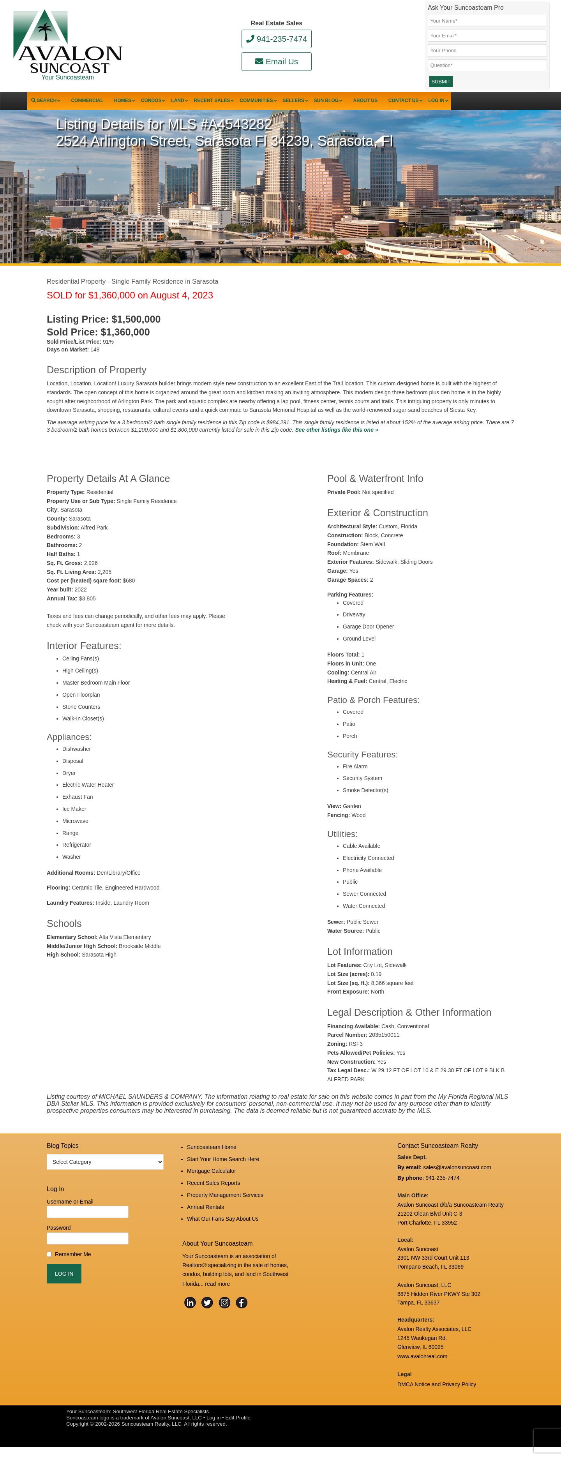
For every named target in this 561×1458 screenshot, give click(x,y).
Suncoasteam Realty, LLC (152, 1435)
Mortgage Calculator (211, 1185)
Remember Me (73, 1272)
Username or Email (70, 1219)
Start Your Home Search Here (223, 1174)
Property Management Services (225, 1205)
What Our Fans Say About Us (223, 1226)
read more (217, 1290)
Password (59, 1246)
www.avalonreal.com (422, 1370)
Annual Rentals (205, 1216)
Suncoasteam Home (211, 1164)
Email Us (276, 61)
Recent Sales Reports (213, 1195)
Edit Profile (237, 1429)
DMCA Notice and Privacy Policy (436, 1397)
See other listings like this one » (336, 447)
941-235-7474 (276, 38)
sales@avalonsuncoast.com (457, 1184)
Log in (213, 1429)
